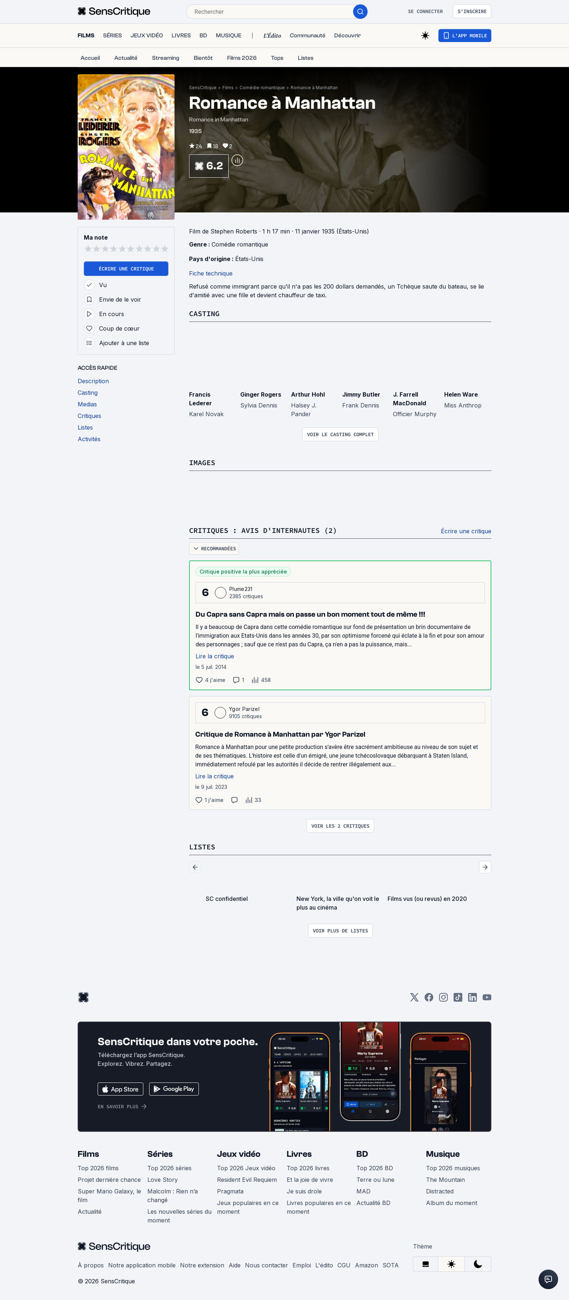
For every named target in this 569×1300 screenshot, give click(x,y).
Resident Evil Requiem (247, 1179)
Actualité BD (373, 1202)
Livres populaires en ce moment (319, 1207)
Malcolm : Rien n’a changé (172, 1196)
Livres (299, 1154)
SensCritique (203, 87)
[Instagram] (443, 1000)
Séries (160, 1154)
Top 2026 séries (169, 1168)
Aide (235, 1265)
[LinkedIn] (472, 1000)
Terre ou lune (375, 1179)
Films (228, 87)
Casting (204, 313)
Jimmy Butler (361, 394)
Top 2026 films (98, 1168)
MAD (363, 1191)
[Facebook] (429, 1000)
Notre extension (202, 1265)
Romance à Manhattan (314, 87)
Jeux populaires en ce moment (248, 1207)
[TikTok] (458, 1000)
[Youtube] (487, 1000)
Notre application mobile (142, 1265)
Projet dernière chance (109, 1179)
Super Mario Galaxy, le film (109, 1196)
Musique (443, 1154)
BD (362, 1154)
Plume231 (241, 589)
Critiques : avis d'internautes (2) (263, 530)
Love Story (162, 1179)
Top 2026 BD (374, 1168)
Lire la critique (215, 656)
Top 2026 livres (308, 1168)
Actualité (90, 1211)
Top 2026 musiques (453, 1168)
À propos (91, 1265)
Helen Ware (461, 394)
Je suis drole (304, 1191)
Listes (202, 846)
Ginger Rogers (260, 394)
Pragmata (230, 1191)
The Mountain (445, 1179)
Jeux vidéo (239, 1154)
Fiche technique (211, 273)
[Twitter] (414, 1000)
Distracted (440, 1191)
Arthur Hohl (308, 394)
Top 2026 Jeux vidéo (246, 1168)
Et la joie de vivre (310, 1179)
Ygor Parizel (244, 709)
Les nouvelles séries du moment (179, 1216)
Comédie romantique (262, 87)
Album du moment (451, 1202)
